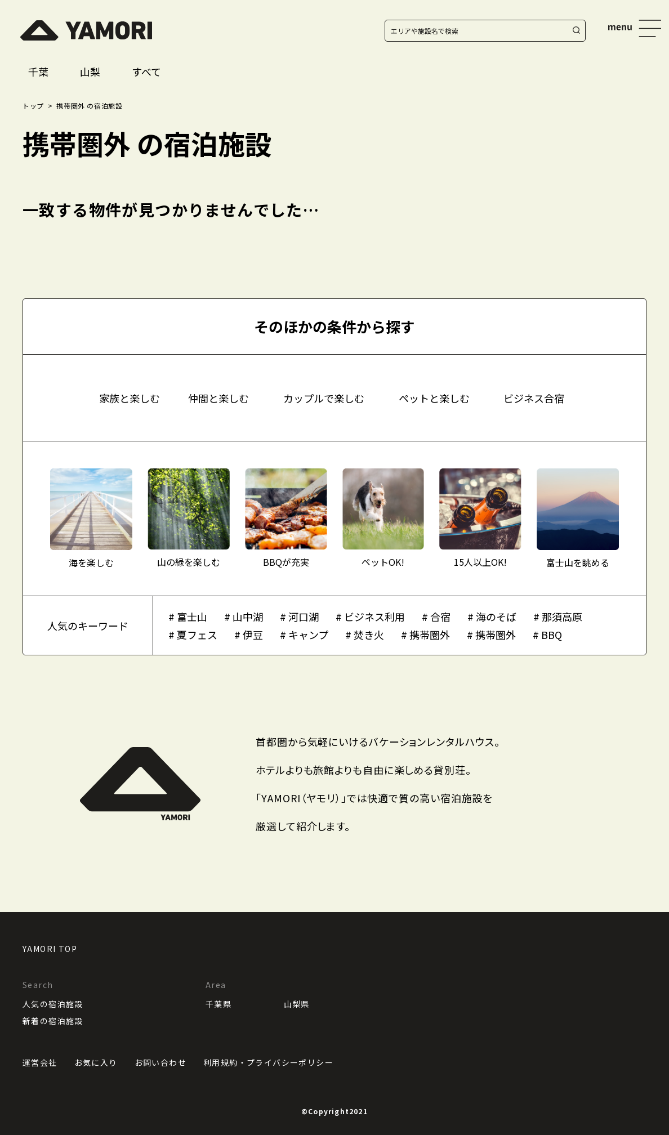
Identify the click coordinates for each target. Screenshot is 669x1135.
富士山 (192, 616)
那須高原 (562, 616)
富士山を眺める (577, 563)
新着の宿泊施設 (53, 1021)
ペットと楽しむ (434, 398)
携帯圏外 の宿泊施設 (89, 105)
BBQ (551, 634)
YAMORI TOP (50, 949)
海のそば (496, 616)
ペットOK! (383, 562)
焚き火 (369, 634)
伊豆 (253, 634)
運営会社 (40, 1062)
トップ (33, 105)
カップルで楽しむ (323, 398)
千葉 (38, 71)
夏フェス (197, 634)
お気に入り (96, 1062)
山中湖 (248, 616)
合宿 (440, 616)
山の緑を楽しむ (188, 562)
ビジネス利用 (374, 616)
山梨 (90, 71)
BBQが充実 (286, 562)
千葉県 (218, 1004)
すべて (146, 71)
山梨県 (297, 1004)
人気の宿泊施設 (53, 1004)
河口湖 (303, 616)
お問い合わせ (160, 1062)
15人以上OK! (480, 562)
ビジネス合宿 (533, 398)
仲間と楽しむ (218, 398)
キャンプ (308, 634)
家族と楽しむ (129, 398)
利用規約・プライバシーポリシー (268, 1062)
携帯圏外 (429, 634)
